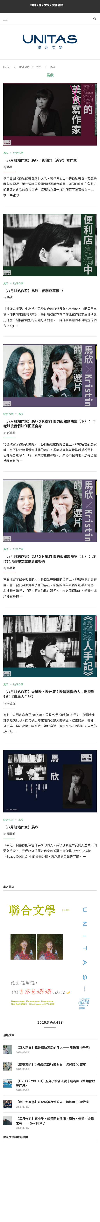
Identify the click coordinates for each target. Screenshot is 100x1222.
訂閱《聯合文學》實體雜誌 (46, 5)
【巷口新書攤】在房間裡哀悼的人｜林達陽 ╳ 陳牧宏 (52, 1102)
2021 (39, 67)
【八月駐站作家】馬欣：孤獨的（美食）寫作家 (40, 159)
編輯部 (11, 833)
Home (6, 67)
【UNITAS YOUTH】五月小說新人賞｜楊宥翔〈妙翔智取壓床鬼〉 (55, 1083)
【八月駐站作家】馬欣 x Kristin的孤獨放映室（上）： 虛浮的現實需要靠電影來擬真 (49, 559)
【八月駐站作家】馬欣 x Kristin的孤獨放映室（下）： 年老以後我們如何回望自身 (49, 423)
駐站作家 (24, 67)
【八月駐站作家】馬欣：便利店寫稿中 (33, 290)
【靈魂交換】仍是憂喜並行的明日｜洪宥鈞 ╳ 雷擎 (51, 1064)
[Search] (95, 19)
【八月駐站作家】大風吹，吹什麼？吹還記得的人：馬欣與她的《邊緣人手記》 (48, 694)
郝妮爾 (11, 432)
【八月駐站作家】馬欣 (20, 826)
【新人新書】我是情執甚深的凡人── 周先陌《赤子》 (53, 1047)
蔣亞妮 (11, 703)
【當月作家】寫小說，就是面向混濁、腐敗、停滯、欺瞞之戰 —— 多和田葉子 (55, 1120)
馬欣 (9, 167)
